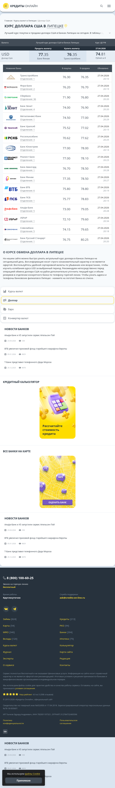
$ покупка (66, 68)
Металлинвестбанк (30, 116)
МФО (6, 632)
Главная (8, 20)
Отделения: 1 (27, 78)
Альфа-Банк (26, 207)
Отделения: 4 (27, 109)
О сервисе (8, 665)
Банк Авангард (28, 166)
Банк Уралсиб (27, 126)
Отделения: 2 (27, 88)
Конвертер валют (15, 318)
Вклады (7, 638)
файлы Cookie (32, 773)
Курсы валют (13, 291)
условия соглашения (25, 688)
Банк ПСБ (25, 197)
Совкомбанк (27, 227)
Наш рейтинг (25, 694)
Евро (8, 309)
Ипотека (64, 638)
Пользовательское (86, 722)
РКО (62, 625)
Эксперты (8, 658)
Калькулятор (67, 645)
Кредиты (64, 619)
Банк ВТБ (25, 187)
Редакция (65, 658)
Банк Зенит (26, 105)
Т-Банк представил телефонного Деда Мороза (28, 362)
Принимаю (24, 780)
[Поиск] (102, 6)
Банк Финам (43, 58)
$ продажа (85, 68)
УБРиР (23, 217)
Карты (6, 625)
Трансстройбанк (72, 58)
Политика (29, 722)
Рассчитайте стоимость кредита (52, 430)
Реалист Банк (27, 156)
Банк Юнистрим (29, 146)
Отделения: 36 (28, 99)
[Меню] (109, 6)
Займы (6, 619)
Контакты (65, 665)
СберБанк (25, 95)
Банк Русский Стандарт (32, 238)
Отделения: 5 (27, 210)
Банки (63, 632)
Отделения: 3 (27, 139)
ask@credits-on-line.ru (72, 597)
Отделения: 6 (27, 190)
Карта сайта (66, 651)
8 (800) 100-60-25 (20, 578)
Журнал (7, 651)
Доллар (10, 300)
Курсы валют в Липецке (25, 20)
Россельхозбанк (29, 136)
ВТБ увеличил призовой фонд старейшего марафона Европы (35, 348)
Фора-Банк (26, 85)
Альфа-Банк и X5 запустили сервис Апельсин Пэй (29, 335)
